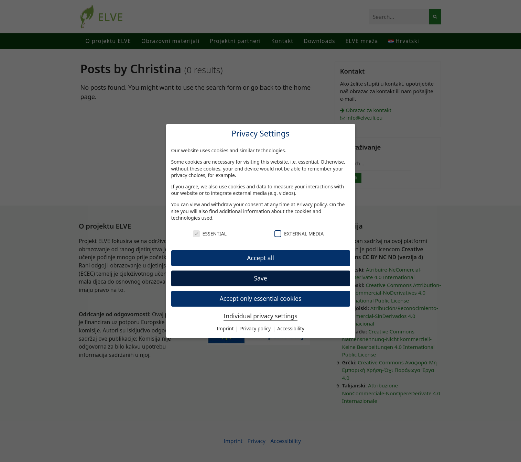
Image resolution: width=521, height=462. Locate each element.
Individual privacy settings (260, 316)
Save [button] (260, 278)
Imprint (226, 328)
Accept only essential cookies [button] (261, 298)
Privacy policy (311, 204)
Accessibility (290, 328)
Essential (210, 233)
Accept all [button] (260, 258)
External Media (299, 233)
